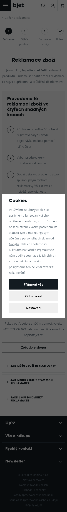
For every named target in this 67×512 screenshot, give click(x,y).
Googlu (14, 244)
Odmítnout (33, 296)
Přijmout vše (33, 284)
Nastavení (33, 308)
